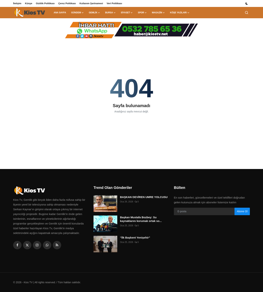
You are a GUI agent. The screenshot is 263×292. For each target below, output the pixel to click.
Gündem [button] (77, 12)
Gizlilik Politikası (45, 3)
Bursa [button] (110, 12)
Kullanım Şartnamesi (91, 3)
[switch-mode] (247, 3)
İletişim (17, 3)
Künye (28, 3)
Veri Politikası (114, 3)
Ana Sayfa (60, 12)
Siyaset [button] (127, 12)
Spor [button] (142, 12)
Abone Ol (242, 211)
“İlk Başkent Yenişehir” (135, 237)
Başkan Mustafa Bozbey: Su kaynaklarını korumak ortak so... (141, 219)
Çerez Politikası (67, 3)
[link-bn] (131, 30)
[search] (246, 12)
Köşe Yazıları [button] (179, 12)
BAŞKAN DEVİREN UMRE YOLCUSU (144, 197)
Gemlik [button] (94, 12)
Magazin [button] (158, 12)
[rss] (57, 245)
